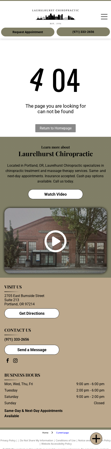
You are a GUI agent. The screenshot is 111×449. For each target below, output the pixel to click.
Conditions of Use (66, 440)
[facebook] (7, 361)
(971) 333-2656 (16, 339)
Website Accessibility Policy (56, 443)
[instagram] (15, 361)
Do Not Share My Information (36, 440)
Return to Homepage (56, 128)
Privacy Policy (8, 440)
